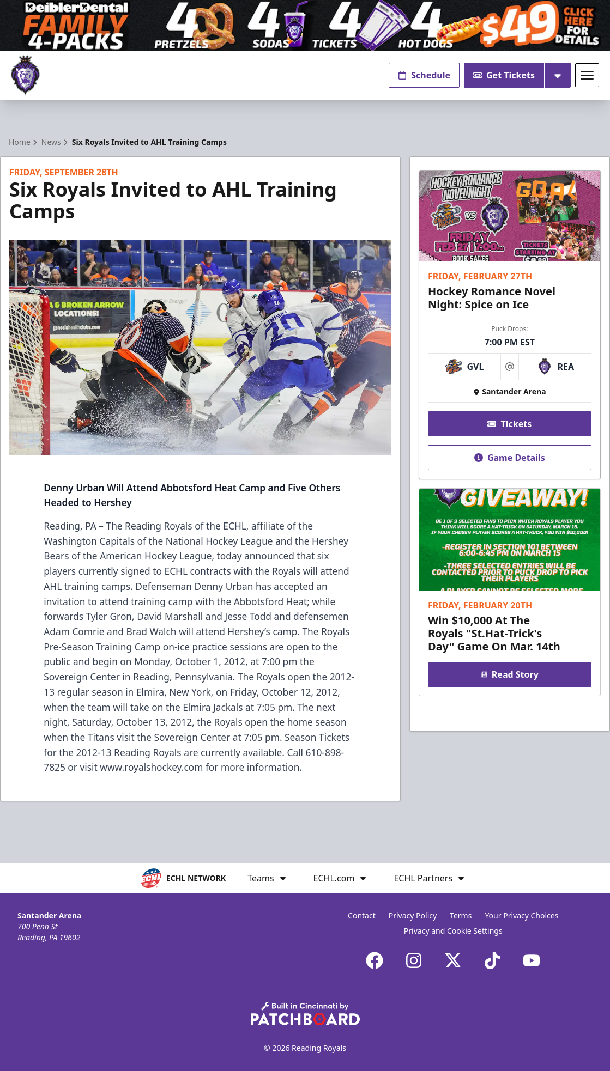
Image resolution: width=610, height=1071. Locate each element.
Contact (362, 915)
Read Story (510, 675)
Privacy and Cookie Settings (453, 931)
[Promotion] (305, 25)
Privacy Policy (413, 915)
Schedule (424, 75)
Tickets (510, 424)
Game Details (509, 458)
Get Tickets (504, 75)
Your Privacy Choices (521, 915)
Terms (461, 915)
